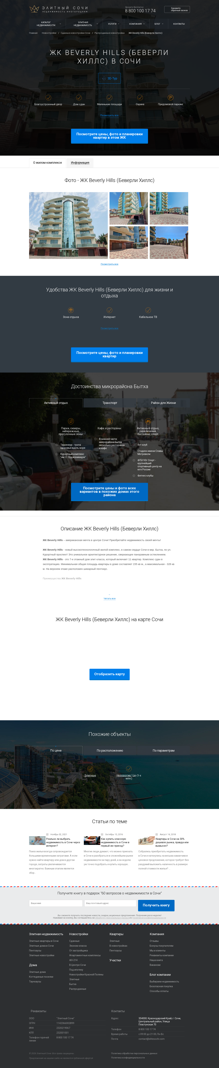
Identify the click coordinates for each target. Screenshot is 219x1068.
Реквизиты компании (162, 955)
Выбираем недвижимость (164, 981)
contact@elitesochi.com (152, 1039)
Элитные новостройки (41, 955)
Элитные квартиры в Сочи (44, 941)
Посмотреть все (109, 115)
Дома (33, 965)
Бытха (72, 984)
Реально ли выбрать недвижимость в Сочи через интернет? (63, 842)
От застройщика (78, 950)
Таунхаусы (35, 981)
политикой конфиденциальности (149, 917)
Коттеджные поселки (41, 976)
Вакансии (155, 965)
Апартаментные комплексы (85, 955)
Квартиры (117, 934)
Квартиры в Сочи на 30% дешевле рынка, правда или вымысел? (172, 842)
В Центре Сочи (77, 965)
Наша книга (156, 960)
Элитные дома (37, 972)
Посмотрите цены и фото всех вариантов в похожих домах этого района (109, 491)
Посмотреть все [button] (109, 264)
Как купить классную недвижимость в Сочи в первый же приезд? (115, 842)
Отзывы (154, 941)
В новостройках (118, 945)
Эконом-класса (78, 945)
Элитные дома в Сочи (41, 945)
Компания (135, 24)
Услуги (112, 24)
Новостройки (78, 934)
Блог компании (160, 974)
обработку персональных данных (112, 917)
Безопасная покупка (161, 986)
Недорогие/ (124, 775)
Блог (157, 24)
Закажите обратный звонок (179, 9)
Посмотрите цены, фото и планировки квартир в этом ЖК (109, 136)
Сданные (74, 941)
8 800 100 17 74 (140, 10)
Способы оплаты (159, 991)
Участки (115, 960)
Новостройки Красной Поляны (86, 974)
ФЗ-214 (73, 960)
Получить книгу (156, 905)
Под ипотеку (76, 969)
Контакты (179, 24)
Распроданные (77, 989)
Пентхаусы (35, 950)
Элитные (90, 775)
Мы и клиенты (157, 950)
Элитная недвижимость (83, 24)
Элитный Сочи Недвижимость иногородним (58, 8)
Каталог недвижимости (46, 24)
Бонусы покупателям (161, 945)
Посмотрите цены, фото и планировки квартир (109, 354)
